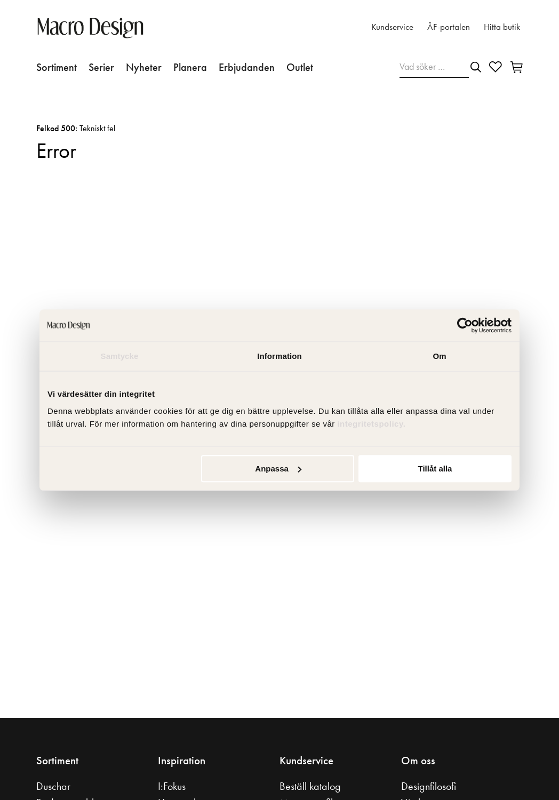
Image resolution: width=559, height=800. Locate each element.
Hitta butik (502, 27)
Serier (101, 67)
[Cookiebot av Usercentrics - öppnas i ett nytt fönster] (465, 325)
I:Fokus (172, 786)
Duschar (53, 786)
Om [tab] (439, 356)
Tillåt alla (435, 468)
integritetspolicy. (372, 423)
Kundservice (392, 27)
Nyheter (144, 67)
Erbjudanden (247, 67)
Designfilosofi (428, 786)
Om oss (418, 760)
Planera (190, 67)
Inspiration (181, 760)
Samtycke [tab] (120, 356)
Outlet (299, 67)
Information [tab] (279, 356)
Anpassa (278, 468)
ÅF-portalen (448, 27)
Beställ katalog (310, 786)
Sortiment (56, 67)
